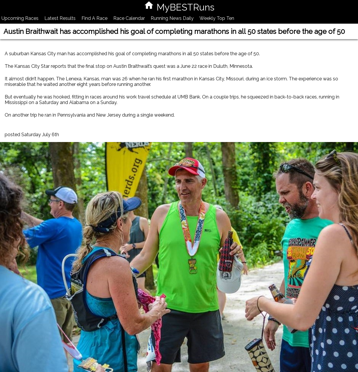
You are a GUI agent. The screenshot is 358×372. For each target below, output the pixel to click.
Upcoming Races (20, 18)
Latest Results (60, 18)
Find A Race (94, 18)
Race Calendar (129, 18)
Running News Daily (172, 18)
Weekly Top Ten (216, 18)
